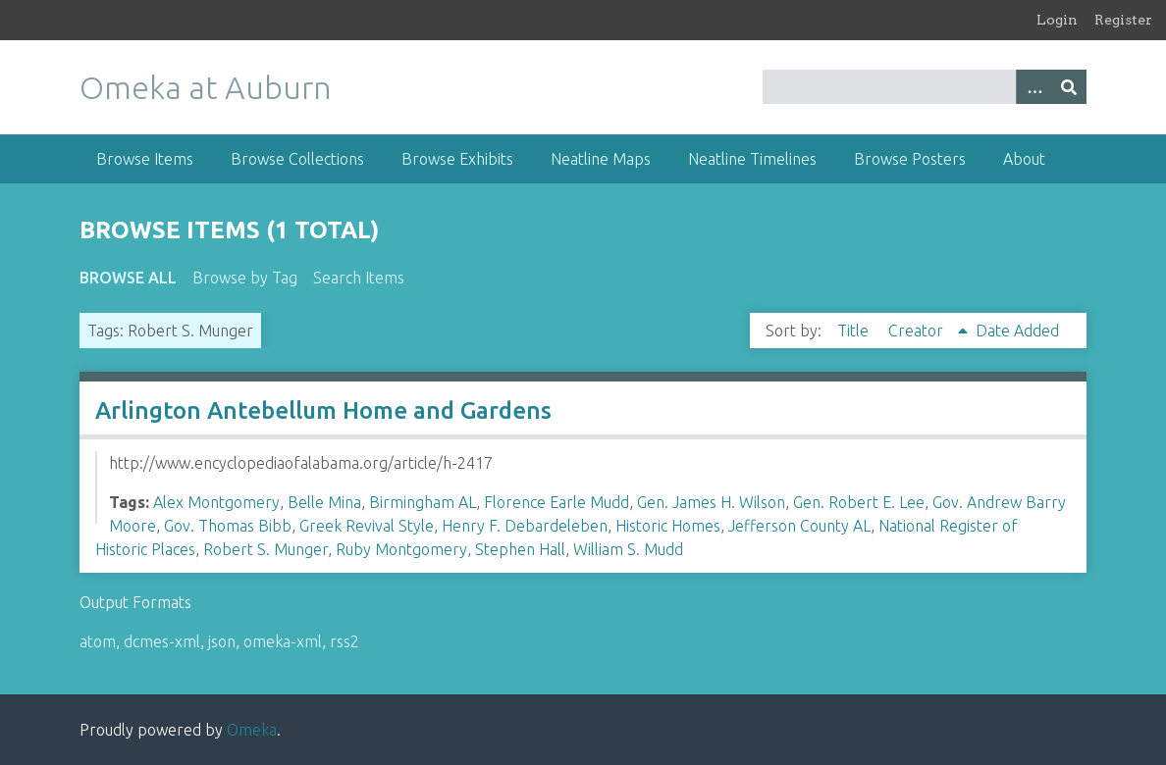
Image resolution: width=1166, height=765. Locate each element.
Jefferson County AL (799, 526)
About (1024, 159)
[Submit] (1068, 87)
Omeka (252, 730)
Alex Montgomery (216, 502)
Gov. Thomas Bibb (228, 526)
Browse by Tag (244, 277)
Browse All (128, 277)
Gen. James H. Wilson (711, 502)
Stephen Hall (520, 549)
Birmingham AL (422, 502)
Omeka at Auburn (206, 87)
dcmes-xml (162, 641)
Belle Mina (324, 502)
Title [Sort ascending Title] (855, 330)
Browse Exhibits (457, 159)
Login (1057, 19)
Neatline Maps (601, 159)
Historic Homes (667, 526)
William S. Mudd (628, 549)
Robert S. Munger (265, 549)
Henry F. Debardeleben (525, 526)
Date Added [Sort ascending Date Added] (1017, 330)
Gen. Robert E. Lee (859, 502)
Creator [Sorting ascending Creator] (917, 330)
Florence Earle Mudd (556, 502)
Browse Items (144, 159)
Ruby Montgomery (401, 549)
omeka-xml (282, 641)
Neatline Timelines (752, 159)
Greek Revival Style (366, 526)
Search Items (358, 277)
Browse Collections (297, 159)
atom (98, 641)
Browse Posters (910, 159)
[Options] (1033, 87)
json (222, 641)
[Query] (925, 87)
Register (1123, 19)
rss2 (344, 641)
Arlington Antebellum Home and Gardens (323, 410)
